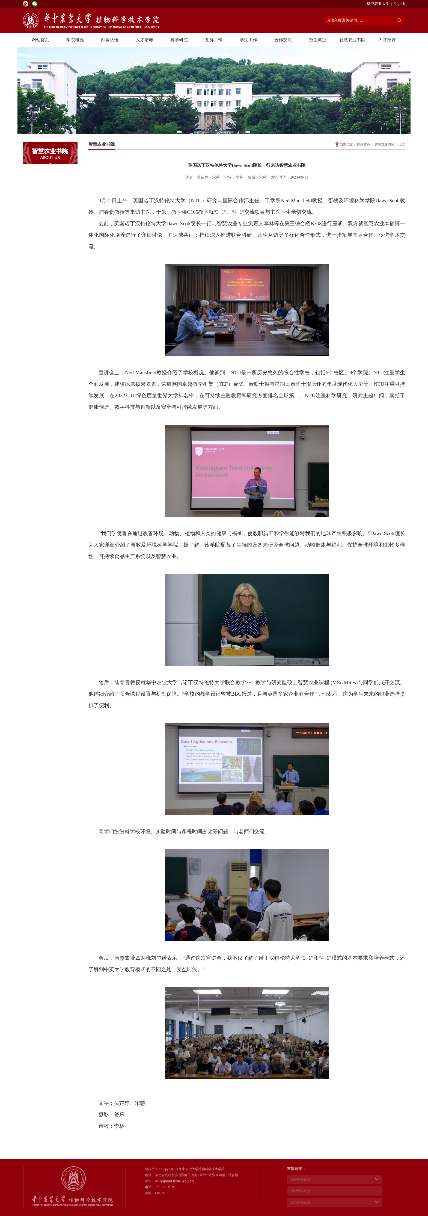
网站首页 (40, 39)
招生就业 (317, 39)
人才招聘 (387, 39)
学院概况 (75, 39)
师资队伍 (109, 39)
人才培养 (144, 39)
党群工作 (213, 39)
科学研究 (179, 39)
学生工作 (248, 39)
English (399, 4)
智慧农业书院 (352, 39)
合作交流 (283, 39)
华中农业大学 (378, 4)
